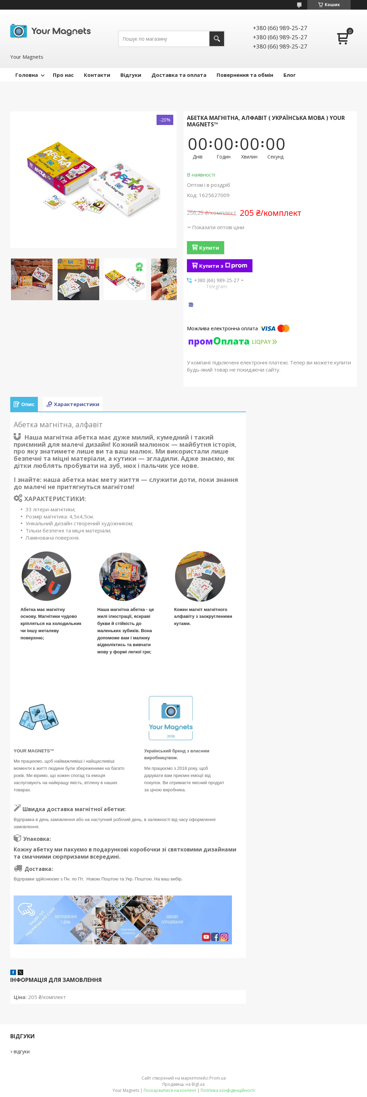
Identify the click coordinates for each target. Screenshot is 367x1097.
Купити (209, 247)
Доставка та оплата (178, 74)
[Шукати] (216, 38)
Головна (26, 74)
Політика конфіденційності (228, 1090)
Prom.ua (217, 1078)
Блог (289, 74)
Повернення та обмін (245, 74)
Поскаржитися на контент (170, 1090)
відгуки (22, 1051)
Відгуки (130, 74)
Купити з (223, 265)
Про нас (63, 74)
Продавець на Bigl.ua (183, 1084)
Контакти (97, 74)
